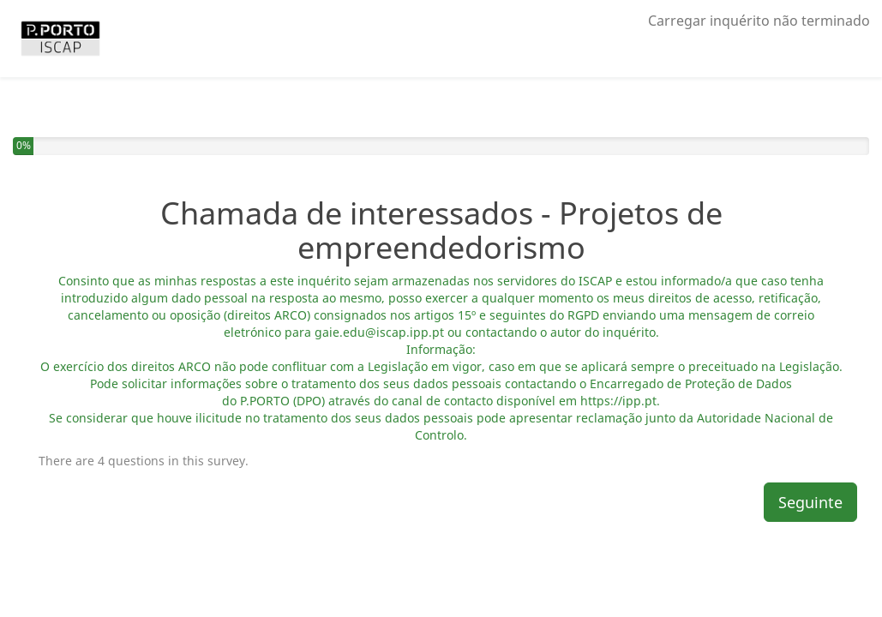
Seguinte (810, 502)
